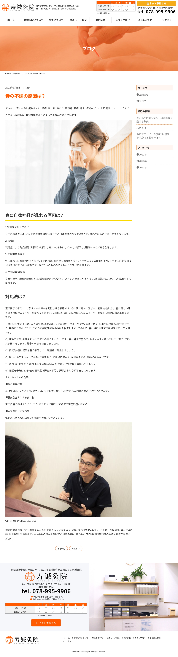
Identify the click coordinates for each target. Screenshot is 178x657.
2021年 (143, 160)
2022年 (143, 154)
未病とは (141, 127)
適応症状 (100, 20)
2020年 (143, 167)
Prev (62, 548)
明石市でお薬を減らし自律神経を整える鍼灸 (155, 119)
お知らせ (144, 94)
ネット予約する (156, 3)
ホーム (11, 20)
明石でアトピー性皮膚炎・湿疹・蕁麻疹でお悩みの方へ (154, 135)
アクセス (167, 20)
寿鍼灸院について (33, 20)
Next (74, 548)
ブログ (26, 87)
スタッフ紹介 (122, 20)
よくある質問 (145, 20)
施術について (56, 20)
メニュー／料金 (78, 20)
